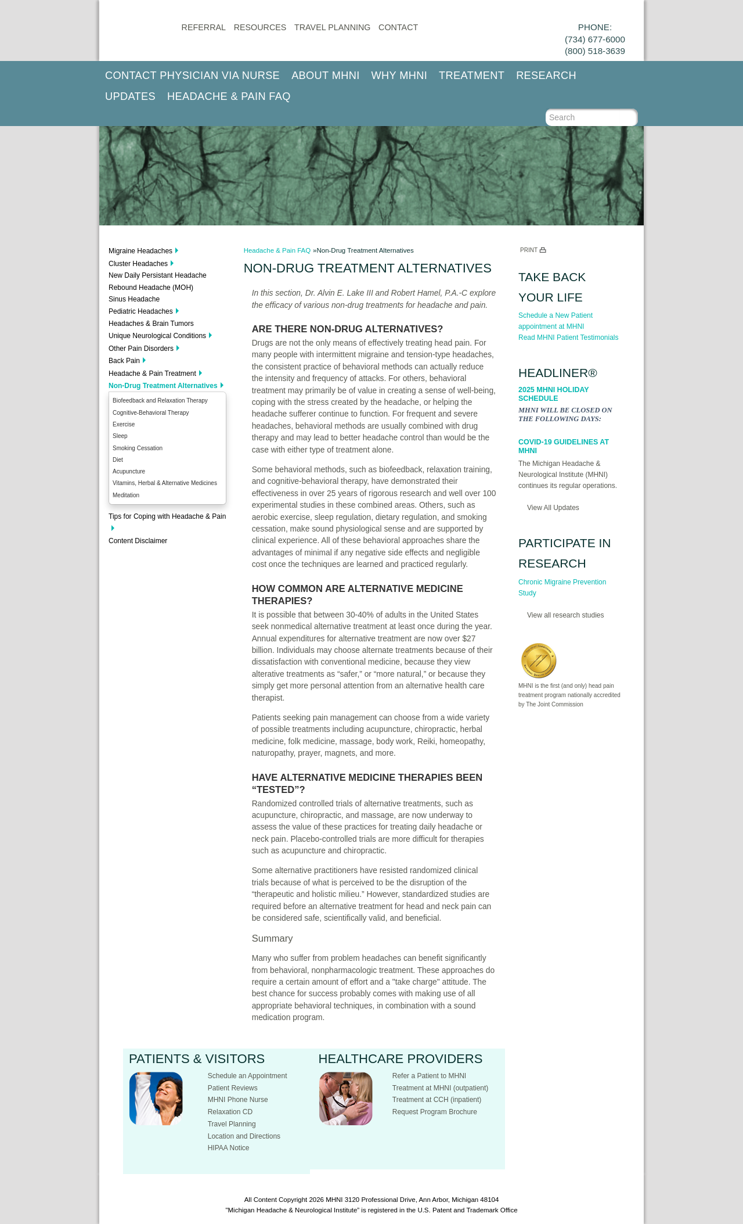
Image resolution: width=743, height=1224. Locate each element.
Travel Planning (332, 27)
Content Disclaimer (138, 541)
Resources (260, 27)
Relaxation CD (230, 1112)
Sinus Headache (134, 299)
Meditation (126, 495)
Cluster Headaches (138, 264)
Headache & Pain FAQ (229, 96)
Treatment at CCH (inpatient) (437, 1100)
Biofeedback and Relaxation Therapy (160, 400)
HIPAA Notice (229, 1148)
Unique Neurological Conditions (157, 336)
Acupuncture (129, 471)
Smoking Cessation (138, 448)
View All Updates (553, 508)
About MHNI (325, 75)
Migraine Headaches (140, 251)
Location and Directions (244, 1136)
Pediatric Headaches (141, 311)
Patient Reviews (233, 1088)
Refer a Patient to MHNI (429, 1076)
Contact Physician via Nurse (192, 75)
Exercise (124, 424)
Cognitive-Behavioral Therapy (151, 413)
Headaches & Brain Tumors (151, 324)
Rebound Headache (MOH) (151, 287)
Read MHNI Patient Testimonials (568, 337)
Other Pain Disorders (141, 348)
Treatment (471, 75)
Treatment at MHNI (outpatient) (440, 1088)
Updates (130, 96)
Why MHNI (400, 75)
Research (546, 75)
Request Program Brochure (434, 1112)
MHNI (334, 1199)
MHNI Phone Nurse (238, 1100)
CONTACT (398, 27)
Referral (204, 27)
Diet (118, 460)
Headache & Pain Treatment (152, 373)
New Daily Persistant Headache (158, 275)
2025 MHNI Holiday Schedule (553, 394)
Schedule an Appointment (247, 1076)
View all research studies (565, 615)
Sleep (120, 436)
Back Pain (124, 361)
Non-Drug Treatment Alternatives (163, 386)
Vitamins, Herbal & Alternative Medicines (165, 483)
